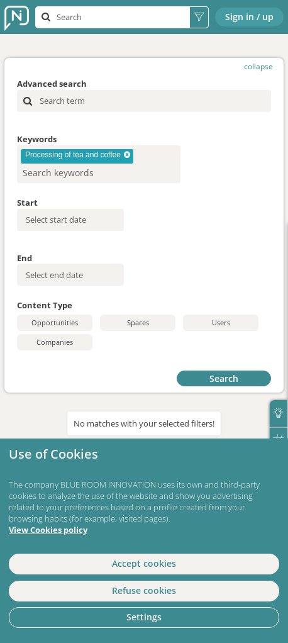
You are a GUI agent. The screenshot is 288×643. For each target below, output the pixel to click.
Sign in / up (249, 17)
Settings (144, 617)
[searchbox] (78, 173)
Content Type (44, 305)
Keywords (37, 139)
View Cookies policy (48, 530)
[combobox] (98, 164)
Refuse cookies (144, 590)
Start (27, 202)
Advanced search (52, 83)
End (24, 258)
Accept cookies (144, 563)
